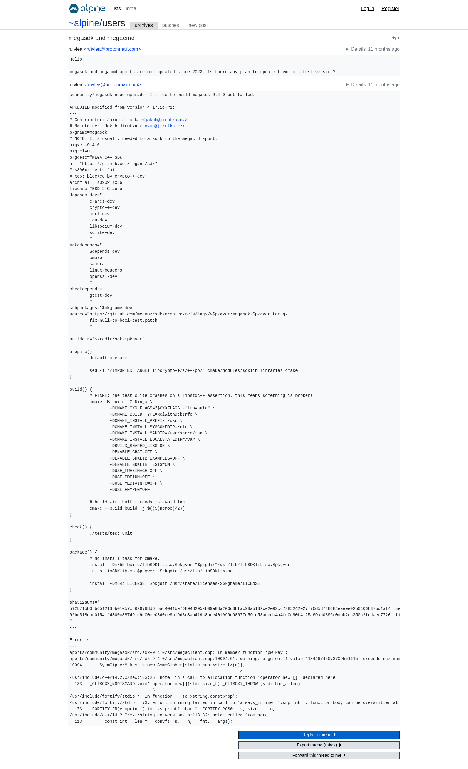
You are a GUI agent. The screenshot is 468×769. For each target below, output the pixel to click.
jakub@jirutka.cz (165, 120)
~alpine (83, 23)
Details (358, 49)
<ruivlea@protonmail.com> (112, 49)
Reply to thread (319, 734)
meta (131, 8)
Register (390, 8)
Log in (367, 8)
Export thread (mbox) (319, 745)
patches (170, 25)
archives (144, 25)
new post (198, 25)
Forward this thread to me (319, 755)
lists (117, 8)
